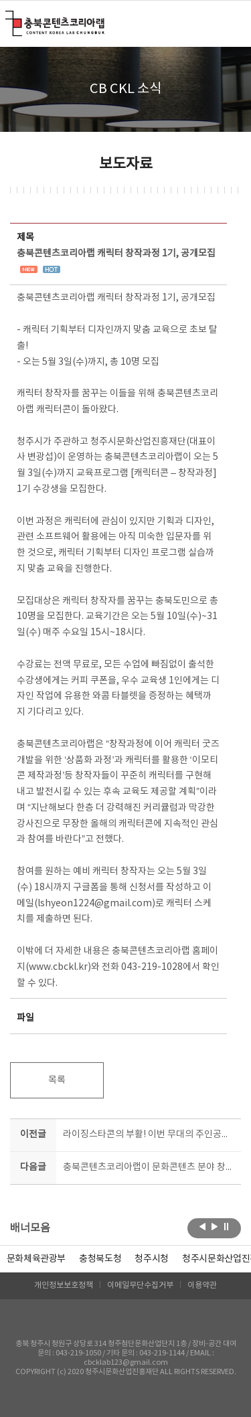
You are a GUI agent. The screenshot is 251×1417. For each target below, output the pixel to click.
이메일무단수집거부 (140, 1285)
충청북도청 (100, 1259)
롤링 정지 (227, 1227)
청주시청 (152, 1259)
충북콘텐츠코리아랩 (8, 18)
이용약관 (202, 1285)
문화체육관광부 (36, 1259)
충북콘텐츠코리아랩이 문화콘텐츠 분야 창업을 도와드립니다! (149, 1167)
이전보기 (202, 1227)
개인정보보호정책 (63, 1285)
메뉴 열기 (232, 22)
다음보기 (215, 1227)
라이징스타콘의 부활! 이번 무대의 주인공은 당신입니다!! (149, 1134)
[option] (100, 1259)
